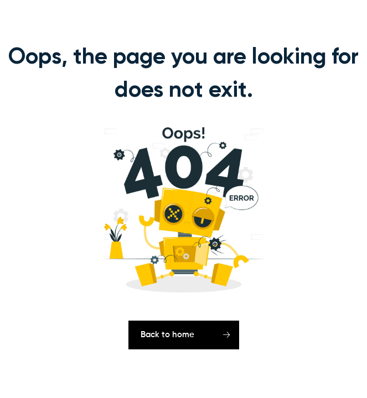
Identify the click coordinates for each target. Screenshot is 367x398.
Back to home (167, 335)
